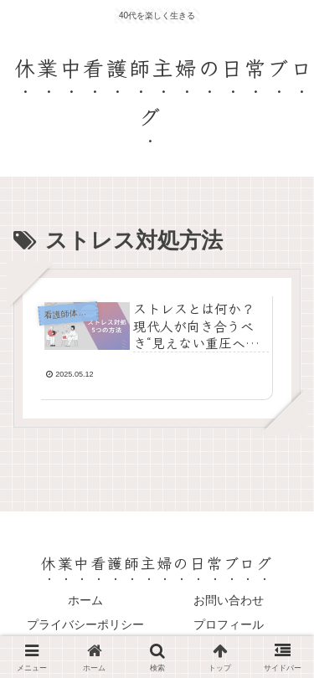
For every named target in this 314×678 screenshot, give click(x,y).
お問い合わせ (228, 600)
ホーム (85, 600)
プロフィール (228, 624)
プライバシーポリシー (85, 624)
